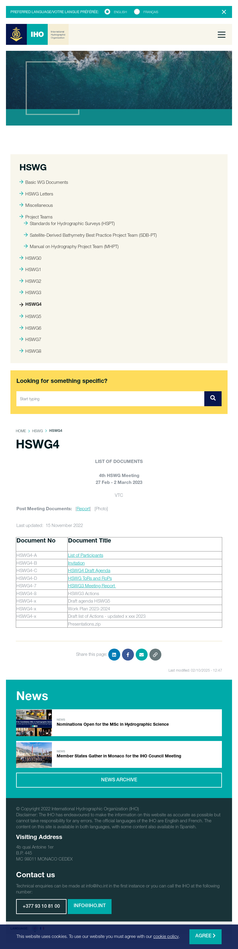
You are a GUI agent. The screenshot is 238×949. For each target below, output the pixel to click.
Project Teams (35, 216)
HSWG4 (30, 304)
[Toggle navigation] (221, 34)
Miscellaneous (36, 205)
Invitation (76, 563)
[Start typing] (110, 398)
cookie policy (166, 936)
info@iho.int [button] (90, 906)
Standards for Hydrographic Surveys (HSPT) (69, 223)
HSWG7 (30, 339)
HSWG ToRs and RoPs (90, 578)
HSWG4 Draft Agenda (89, 570)
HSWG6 (30, 328)
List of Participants (85, 555)
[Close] (224, 12)
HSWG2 (30, 281)
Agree (205, 936)
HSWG (37, 431)
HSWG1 (30, 269)
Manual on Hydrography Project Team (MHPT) (71, 246)
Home (21, 431)
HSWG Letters (36, 193)
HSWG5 (30, 316)
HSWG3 (30, 292)
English (120, 12)
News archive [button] (119, 780)
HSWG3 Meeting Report (92, 585)
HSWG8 (30, 351)
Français (150, 12)
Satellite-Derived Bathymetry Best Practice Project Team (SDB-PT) (90, 235)
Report (83, 508)
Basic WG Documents (43, 182)
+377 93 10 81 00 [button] (41, 906)
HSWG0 (30, 258)
